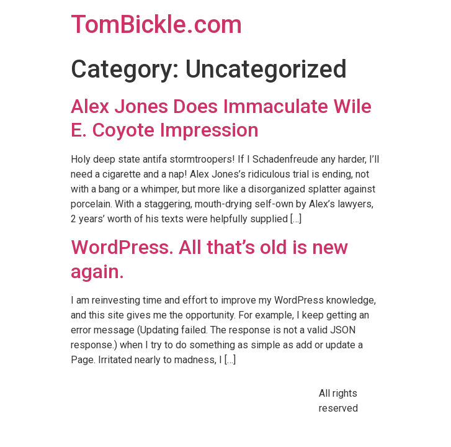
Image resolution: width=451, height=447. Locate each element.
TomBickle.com (156, 24)
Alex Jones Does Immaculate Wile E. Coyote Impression (221, 118)
